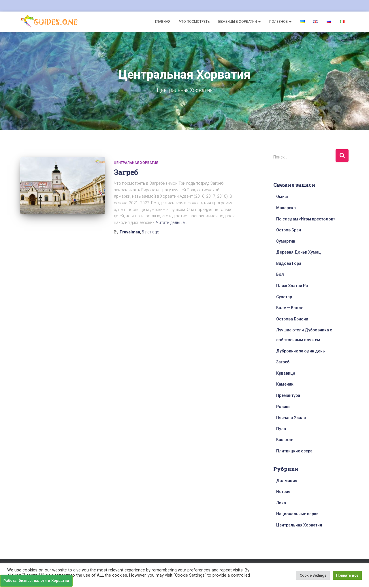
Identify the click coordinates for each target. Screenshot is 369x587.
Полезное (280, 22)
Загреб (126, 172)
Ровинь (283, 406)
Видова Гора (288, 263)
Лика (281, 503)
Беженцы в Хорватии (239, 22)
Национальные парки (297, 513)
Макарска (286, 207)
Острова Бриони (292, 319)
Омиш (282, 196)
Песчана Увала (291, 417)
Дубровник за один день (300, 351)
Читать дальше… (171, 222)
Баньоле (284, 439)
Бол (280, 274)
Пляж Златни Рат (293, 285)
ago (150, 232)
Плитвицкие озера (294, 451)
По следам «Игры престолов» (305, 219)
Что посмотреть (194, 22)
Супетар (284, 297)
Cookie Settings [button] (313, 575)
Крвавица (285, 373)
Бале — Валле (289, 307)
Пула (281, 428)
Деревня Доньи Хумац (298, 252)
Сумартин (285, 241)
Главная (162, 22)
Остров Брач (288, 230)
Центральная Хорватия (136, 163)
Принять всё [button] (347, 575)
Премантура (288, 395)
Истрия (283, 491)
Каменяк (284, 384)
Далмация (286, 480)
